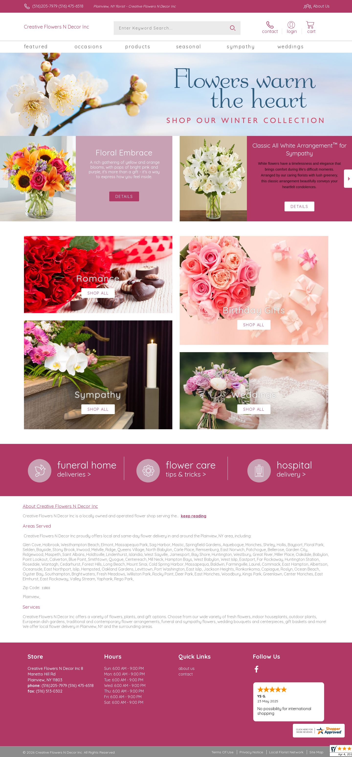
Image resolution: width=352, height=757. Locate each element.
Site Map (316, 752)
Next (348, 179)
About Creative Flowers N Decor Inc (60, 506)
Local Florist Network (286, 752)
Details (299, 206)
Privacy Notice (251, 752)
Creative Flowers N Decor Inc (56, 27)
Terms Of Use (222, 752)
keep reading (193, 515)
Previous (4, 179)
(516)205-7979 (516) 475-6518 (57, 6)
